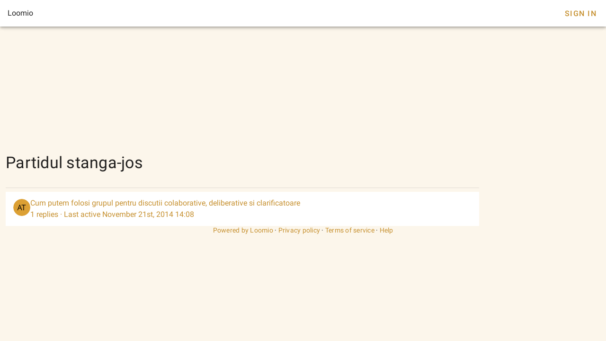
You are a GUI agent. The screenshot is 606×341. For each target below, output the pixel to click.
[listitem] (242, 209)
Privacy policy (299, 230)
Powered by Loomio (243, 230)
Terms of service (349, 230)
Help (386, 230)
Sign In (581, 13)
